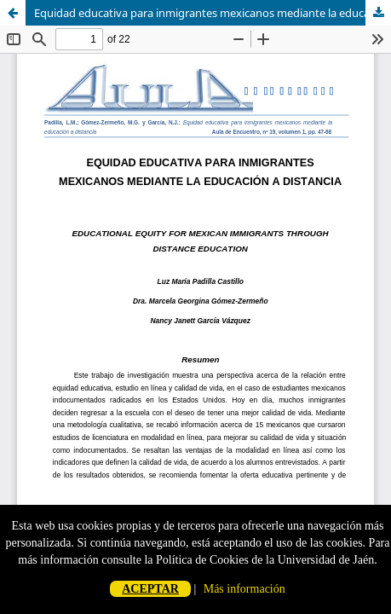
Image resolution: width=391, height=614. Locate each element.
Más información (244, 588)
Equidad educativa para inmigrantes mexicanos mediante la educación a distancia (212, 12)
